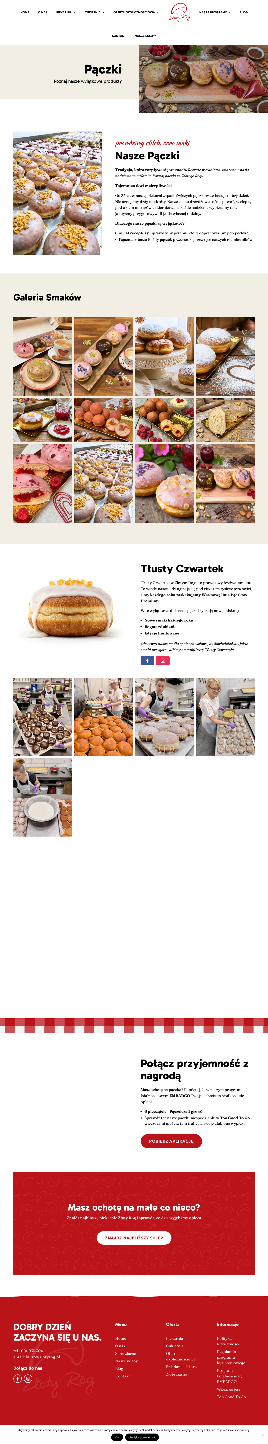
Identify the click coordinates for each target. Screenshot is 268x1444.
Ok (117, 1437)
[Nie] (263, 1434)
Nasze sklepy (145, 36)
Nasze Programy (213, 12)
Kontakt (119, 36)
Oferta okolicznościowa (134, 12)
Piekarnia (64, 12)
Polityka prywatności (142, 1437)
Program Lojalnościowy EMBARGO (229, 1376)
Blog (244, 12)
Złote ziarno (125, 1353)
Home (25, 12)
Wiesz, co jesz (229, 1389)
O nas (43, 12)
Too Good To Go (231, 1396)
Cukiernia (92, 12)
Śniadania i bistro (181, 1366)
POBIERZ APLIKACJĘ (171, 1141)
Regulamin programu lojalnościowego (231, 1357)
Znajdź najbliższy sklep (134, 1237)
